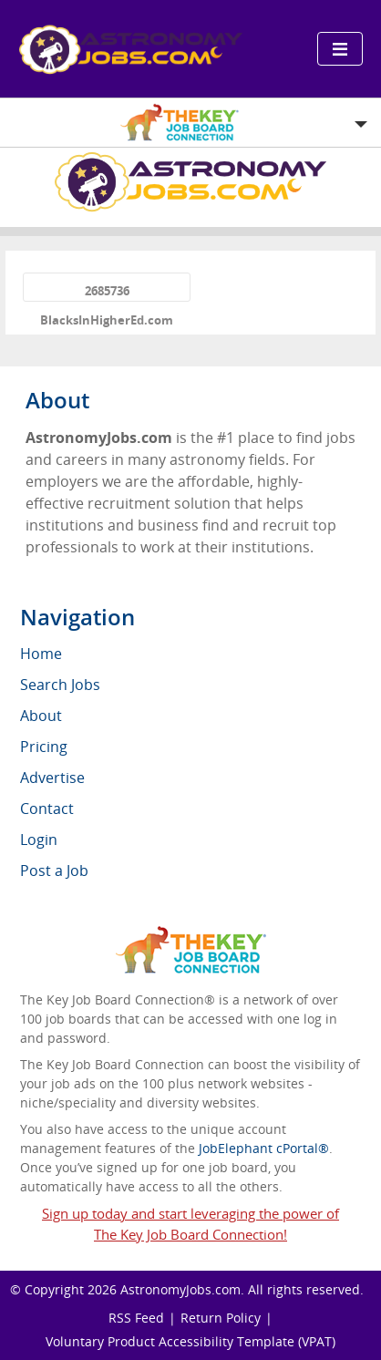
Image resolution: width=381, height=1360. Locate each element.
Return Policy (220, 1317)
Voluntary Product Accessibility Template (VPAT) (190, 1341)
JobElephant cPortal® (264, 1148)
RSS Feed (136, 1317)
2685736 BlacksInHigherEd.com (106, 292)
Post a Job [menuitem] (54, 870)
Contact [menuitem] (47, 808)
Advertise (52, 778)
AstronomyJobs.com (180, 1289)
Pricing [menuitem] (43, 747)
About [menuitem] (41, 716)
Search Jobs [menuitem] (60, 685)
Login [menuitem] (38, 839)
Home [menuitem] (41, 654)
